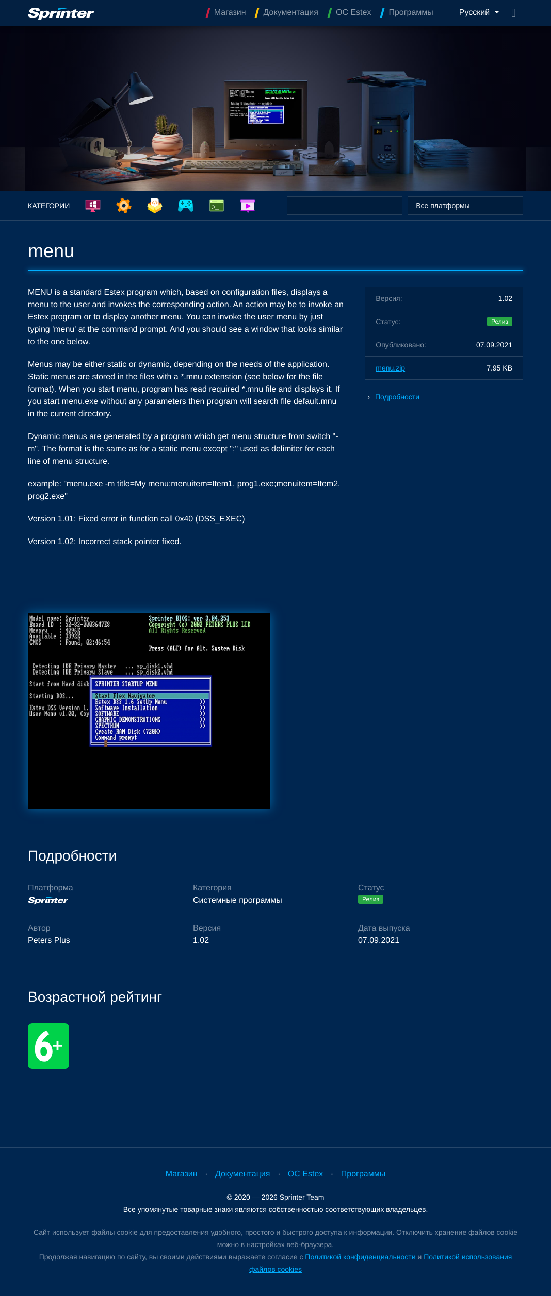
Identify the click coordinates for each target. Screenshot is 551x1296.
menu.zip (390, 368)
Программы (363, 1174)
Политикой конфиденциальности (360, 1257)
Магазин (182, 1174)
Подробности (397, 397)
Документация (242, 1174)
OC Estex (305, 1174)
